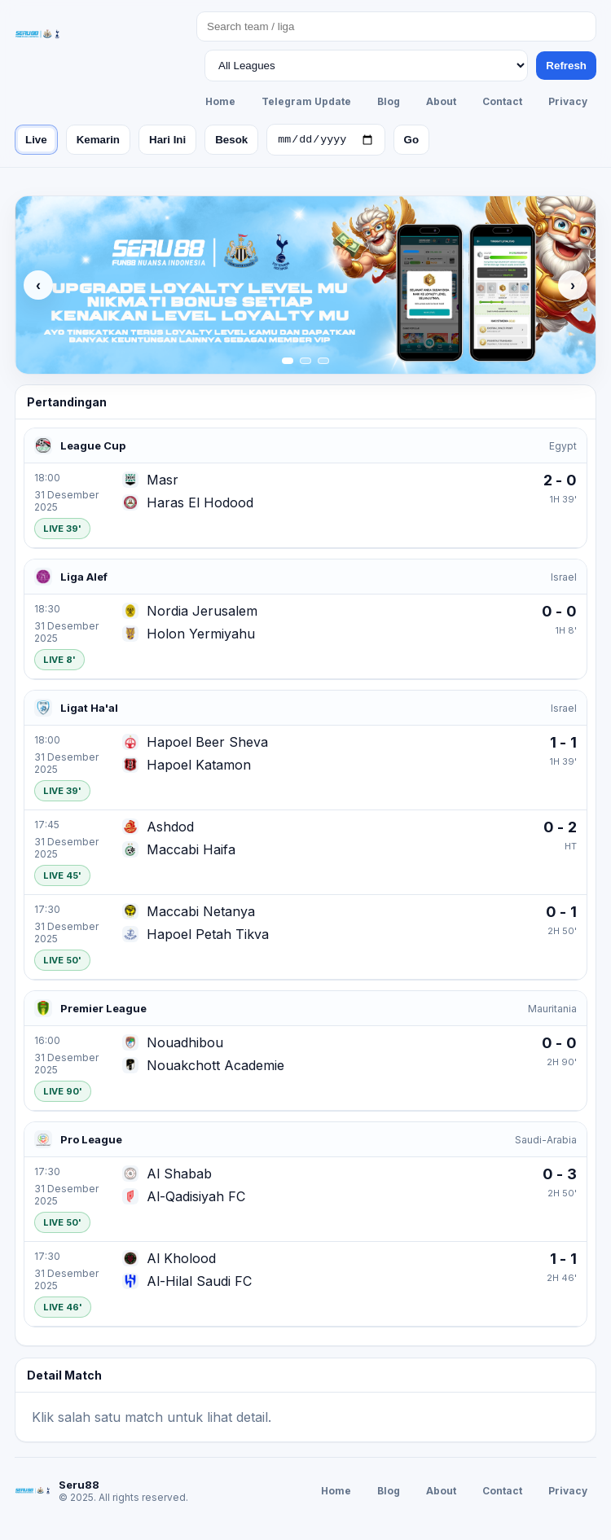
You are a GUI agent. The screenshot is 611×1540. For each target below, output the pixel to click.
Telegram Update (306, 101)
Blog (388, 101)
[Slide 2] (305, 363)
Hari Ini (167, 141)
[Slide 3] (323, 363)
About (441, 101)
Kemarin (98, 141)
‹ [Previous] (38, 287)
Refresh (566, 65)
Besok (231, 141)
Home (220, 101)
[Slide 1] (287, 363)
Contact (502, 101)
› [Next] (572, 287)
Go (412, 141)
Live (36, 141)
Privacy (567, 101)
